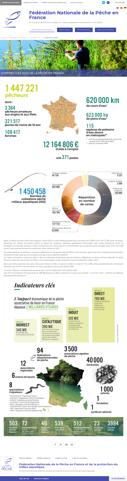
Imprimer (72, 444)
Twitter (61, 444)
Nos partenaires (83, 30)
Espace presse (25, 458)
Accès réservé (118, 479)
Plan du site (24, 479)
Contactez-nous (79, 458)
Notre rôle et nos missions (42, 30)
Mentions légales (41, 479)
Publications (61, 458)
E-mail (66, 444)
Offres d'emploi (43, 458)
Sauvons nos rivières (105, 30)
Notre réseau (65, 30)
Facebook (55, 444)
